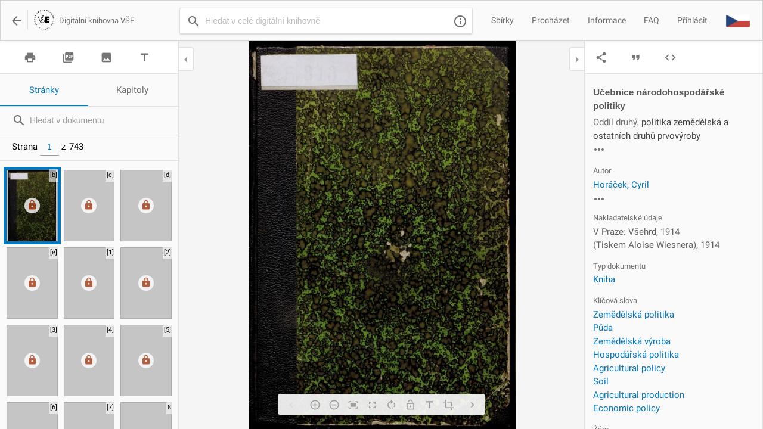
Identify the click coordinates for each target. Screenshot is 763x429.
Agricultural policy (629, 368)
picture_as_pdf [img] (68, 57)
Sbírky (502, 20)
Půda (603, 327)
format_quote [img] (635, 57)
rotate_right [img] (391, 405)
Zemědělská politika (633, 314)
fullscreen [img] (372, 405)
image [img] (106, 57)
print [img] (30, 57)
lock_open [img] (410, 405)
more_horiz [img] (599, 149)
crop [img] (448, 405)
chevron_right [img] (472, 405)
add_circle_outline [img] (314, 405)
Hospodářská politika (636, 354)
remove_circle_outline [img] (333, 405)
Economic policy (626, 408)
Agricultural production (638, 395)
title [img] (144, 57)
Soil (601, 381)
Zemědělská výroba (632, 341)
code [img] (670, 57)
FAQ (651, 20)
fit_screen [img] (353, 405)
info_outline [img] (460, 21)
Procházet (551, 20)
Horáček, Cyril (621, 184)
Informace (607, 20)
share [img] (601, 57)
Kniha (604, 279)
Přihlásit (692, 20)
